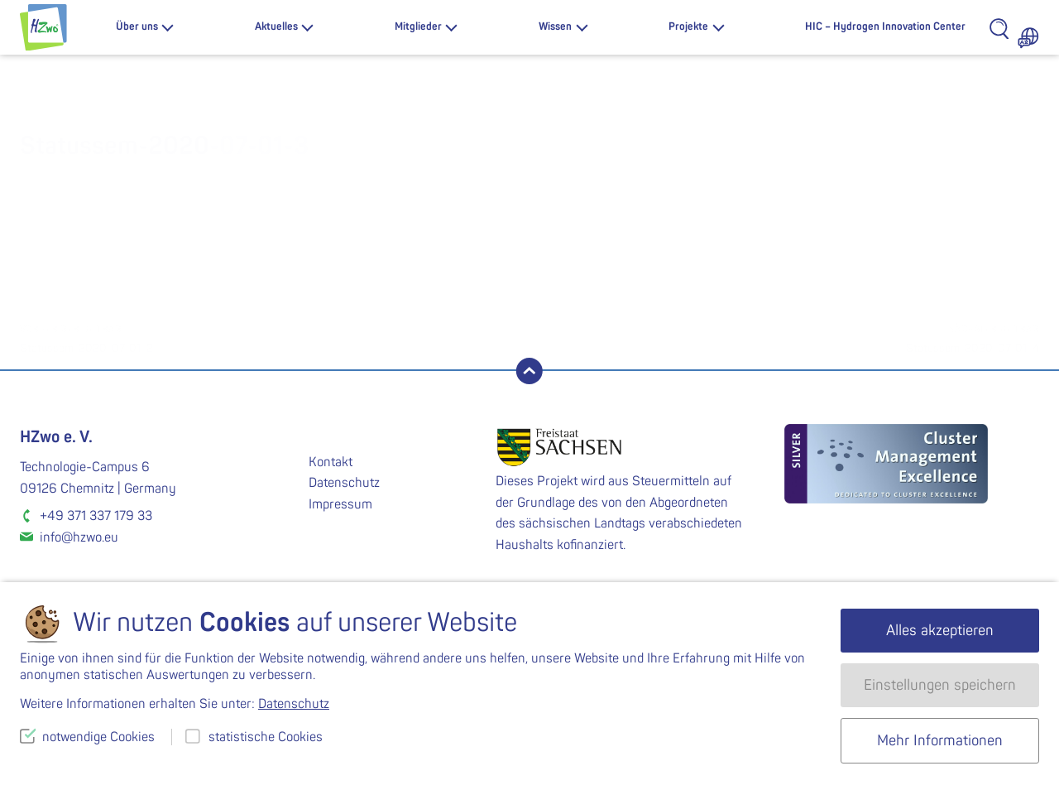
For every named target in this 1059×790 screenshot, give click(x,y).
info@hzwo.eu (79, 537)
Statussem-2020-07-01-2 (275, 337)
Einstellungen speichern (940, 685)
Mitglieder (418, 26)
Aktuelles (276, 26)
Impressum (340, 504)
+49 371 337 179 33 (96, 516)
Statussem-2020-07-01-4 (784, 337)
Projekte (688, 26)
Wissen (555, 26)
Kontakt (330, 462)
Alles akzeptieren (940, 630)
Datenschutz (344, 482)
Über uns (137, 26)
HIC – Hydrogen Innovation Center (885, 26)
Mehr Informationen (940, 740)
